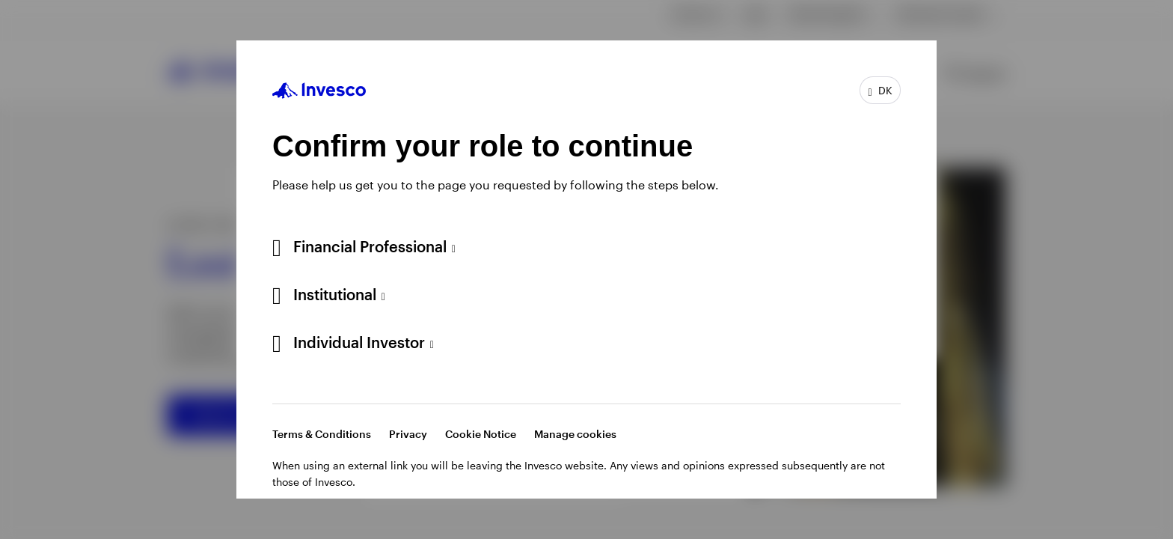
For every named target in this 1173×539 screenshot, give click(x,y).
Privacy (408, 433)
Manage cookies (575, 433)
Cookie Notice (480, 433)
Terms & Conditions (321, 433)
